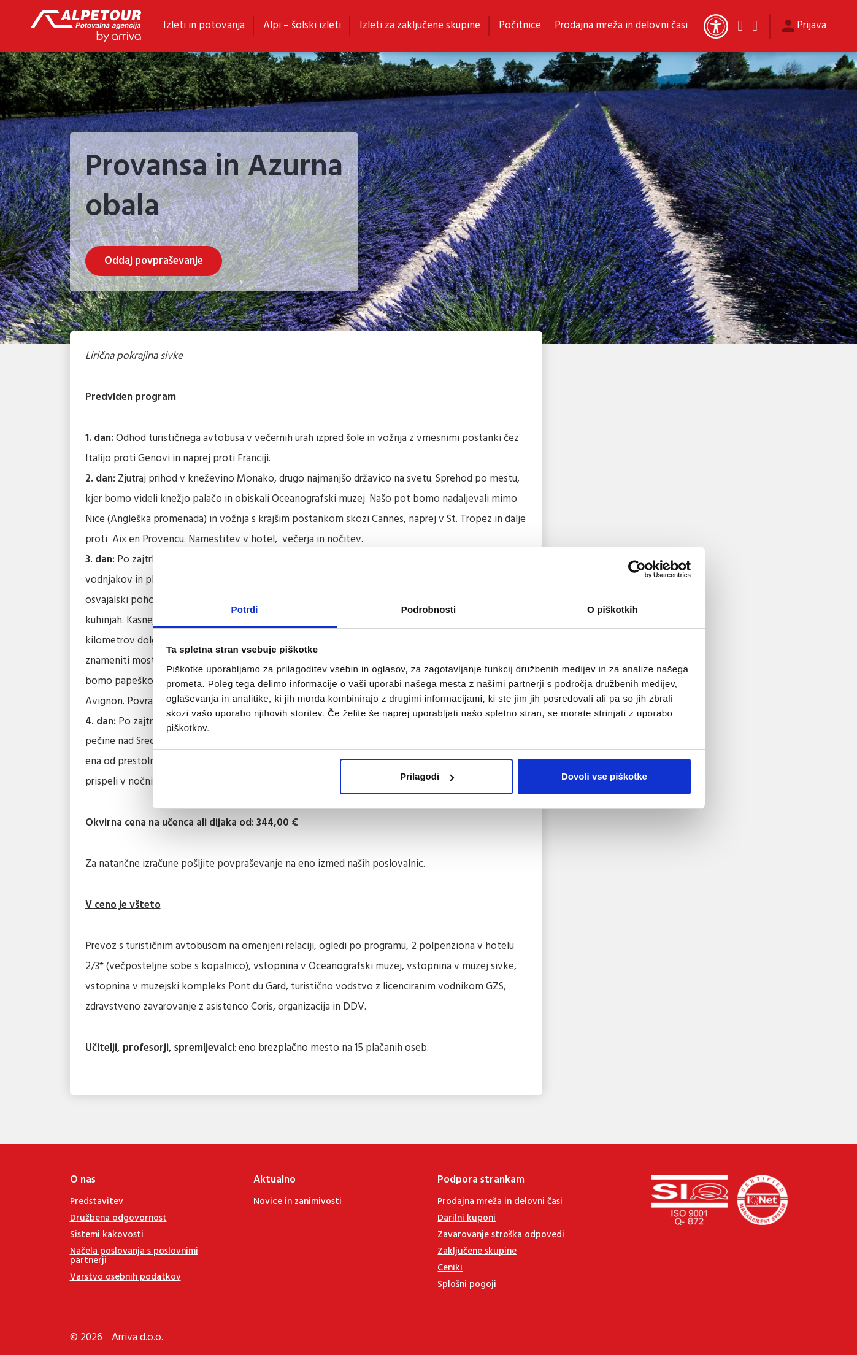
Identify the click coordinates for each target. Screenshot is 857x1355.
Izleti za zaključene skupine (419, 25)
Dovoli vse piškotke (604, 776)
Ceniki (450, 1268)
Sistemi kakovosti (107, 1234)
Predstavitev (96, 1201)
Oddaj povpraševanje (153, 261)
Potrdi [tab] (244, 609)
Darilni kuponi (466, 1218)
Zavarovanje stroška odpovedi (500, 1234)
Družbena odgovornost (118, 1218)
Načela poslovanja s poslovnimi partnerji (134, 1256)
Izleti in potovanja (204, 25)
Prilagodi (427, 776)
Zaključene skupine (477, 1251)
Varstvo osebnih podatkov (125, 1277)
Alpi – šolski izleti (302, 25)
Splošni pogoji (466, 1284)
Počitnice (520, 25)
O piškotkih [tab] (612, 609)
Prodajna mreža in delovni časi (621, 26)
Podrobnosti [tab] (428, 609)
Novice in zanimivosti (297, 1201)
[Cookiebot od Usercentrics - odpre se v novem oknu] (637, 569)
